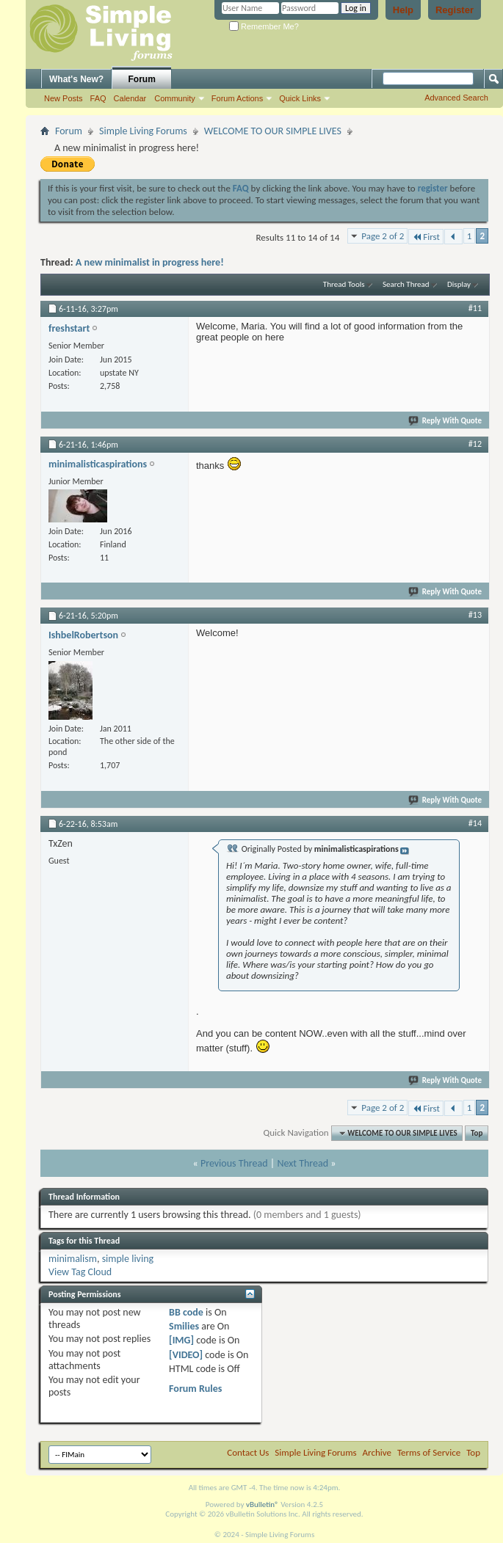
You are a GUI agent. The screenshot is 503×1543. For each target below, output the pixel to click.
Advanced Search (456, 97)
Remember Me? (264, 26)
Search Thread (406, 284)
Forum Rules (195, 1388)
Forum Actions (237, 98)
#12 (475, 444)
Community (174, 98)
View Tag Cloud (80, 1272)
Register (454, 9)
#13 (475, 615)
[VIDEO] (186, 1355)
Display (459, 284)
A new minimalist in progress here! (150, 262)
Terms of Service (428, 1452)
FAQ (98, 98)
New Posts (63, 98)
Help (403, 9)
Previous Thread (234, 1163)
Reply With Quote (446, 421)
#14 (475, 823)
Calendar (130, 98)
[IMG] (181, 1340)
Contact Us (248, 1452)
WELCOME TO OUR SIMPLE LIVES (272, 131)
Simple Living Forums (143, 131)
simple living (127, 1258)
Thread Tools (344, 284)
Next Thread (302, 1163)
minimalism (72, 1258)
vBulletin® (262, 1504)
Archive (377, 1452)
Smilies (184, 1326)
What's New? (76, 79)
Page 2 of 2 (382, 235)
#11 (475, 308)
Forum (142, 79)
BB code (186, 1312)
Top (476, 1133)
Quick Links (300, 98)
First (426, 236)
